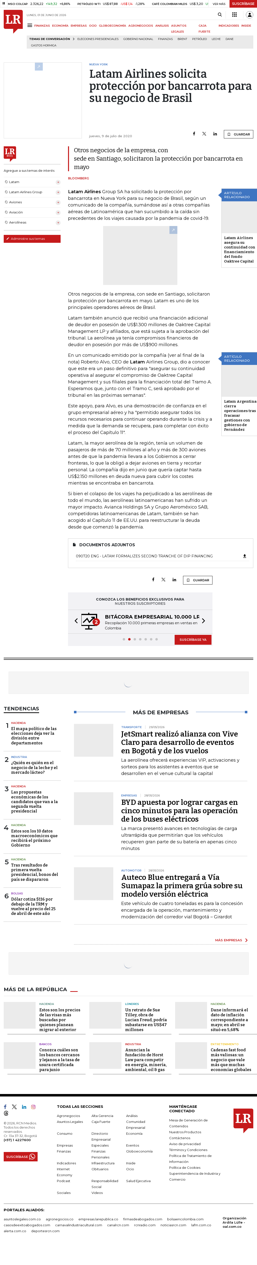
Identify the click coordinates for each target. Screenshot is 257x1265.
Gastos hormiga (43, 45)
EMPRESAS (79, 25)
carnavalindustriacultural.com (78, 1225)
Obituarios (100, 1169)
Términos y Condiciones (188, 1150)
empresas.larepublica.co (98, 1219)
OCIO (93, 25)
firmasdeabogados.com (142, 1219)
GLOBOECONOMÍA (112, 25)
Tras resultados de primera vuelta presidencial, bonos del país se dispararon (34, 872)
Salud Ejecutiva (138, 1181)
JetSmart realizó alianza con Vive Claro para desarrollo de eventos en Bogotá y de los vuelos (179, 742)
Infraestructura (103, 1163)
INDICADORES (229, 25)
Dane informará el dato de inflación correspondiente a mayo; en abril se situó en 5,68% (229, 1019)
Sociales (63, 1192)
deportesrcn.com (45, 1231)
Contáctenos (179, 1138)
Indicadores (66, 1163)
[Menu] (30, 25)
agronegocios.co (59, 1219)
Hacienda (18, 723)
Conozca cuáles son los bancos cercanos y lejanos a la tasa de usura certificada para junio (59, 1059)
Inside (131, 1163)
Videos (97, 1192)
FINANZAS (42, 25)
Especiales (100, 1145)
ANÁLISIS (162, 25)
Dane (230, 39)
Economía (134, 1133)
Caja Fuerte (101, 1121)
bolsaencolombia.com (185, 1219)
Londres (132, 1003)
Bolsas (17, 893)
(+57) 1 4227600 (17, 1140)
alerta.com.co (15, 1231)
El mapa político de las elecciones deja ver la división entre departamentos (34, 735)
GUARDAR (238, 134)
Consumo (64, 1133)
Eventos (132, 1145)
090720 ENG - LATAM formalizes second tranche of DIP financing (161, 556)
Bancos (45, 1044)
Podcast (63, 1181)
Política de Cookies (184, 1167)
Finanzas (165, 39)
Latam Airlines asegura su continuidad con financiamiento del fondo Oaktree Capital (239, 250)
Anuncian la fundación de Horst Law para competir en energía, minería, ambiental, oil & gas (146, 1059)
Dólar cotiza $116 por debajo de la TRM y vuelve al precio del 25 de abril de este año (33, 906)
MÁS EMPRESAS (228, 940)
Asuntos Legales (70, 1121)
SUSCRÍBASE (243, 3)
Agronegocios (68, 1115)
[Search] (219, 14)
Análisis (132, 1115)
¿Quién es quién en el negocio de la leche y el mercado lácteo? (34, 767)
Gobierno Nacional (138, 39)
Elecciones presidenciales (97, 39)
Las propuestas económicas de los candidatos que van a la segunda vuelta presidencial (34, 801)
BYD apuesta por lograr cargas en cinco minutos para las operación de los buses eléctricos (179, 811)
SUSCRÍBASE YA (193, 640)
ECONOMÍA (60, 25)
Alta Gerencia (102, 1115)
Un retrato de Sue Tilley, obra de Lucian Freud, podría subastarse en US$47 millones (146, 1019)
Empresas (65, 1145)
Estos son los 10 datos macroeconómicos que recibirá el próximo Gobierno (34, 838)
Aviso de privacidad (185, 1144)
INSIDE (246, 25)
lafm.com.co (201, 1225)
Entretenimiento (225, 1044)
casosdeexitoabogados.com (27, 1225)
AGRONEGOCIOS (140, 25)
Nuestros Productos (185, 1132)
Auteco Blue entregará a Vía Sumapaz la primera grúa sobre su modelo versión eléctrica (182, 886)
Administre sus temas (25, 239)
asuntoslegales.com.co (22, 1219)
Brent (182, 39)
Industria (19, 757)
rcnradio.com (145, 1225)
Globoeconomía (139, 1151)
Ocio (130, 1169)
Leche (216, 39)
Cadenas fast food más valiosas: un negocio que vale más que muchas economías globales (231, 1059)
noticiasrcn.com (173, 1225)
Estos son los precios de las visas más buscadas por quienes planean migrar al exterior (59, 1019)
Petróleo (199, 39)
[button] (74, 621)
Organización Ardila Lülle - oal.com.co (234, 1222)
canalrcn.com (118, 1225)
